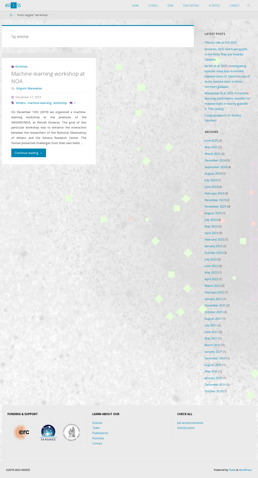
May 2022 (211, 272)
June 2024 (211, 187)
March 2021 (212, 345)
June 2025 (211, 140)
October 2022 (214, 253)
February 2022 (214, 292)
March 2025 (212, 154)
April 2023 (211, 233)
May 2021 (211, 338)
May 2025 (211, 147)
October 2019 (214, 391)
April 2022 (211, 279)
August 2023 (213, 213)
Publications (100, 433)
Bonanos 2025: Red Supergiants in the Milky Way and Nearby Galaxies (226, 54)
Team (96, 428)
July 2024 (211, 180)
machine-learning (39, 125)
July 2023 (211, 220)
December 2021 (215, 305)
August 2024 (213, 173)
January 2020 (213, 378)
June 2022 (211, 266)
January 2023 (213, 246)
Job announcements (190, 423)
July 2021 (211, 325)
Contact (97, 443)
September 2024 (216, 167)
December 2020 (215, 358)
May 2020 (211, 371)
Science (97, 423)
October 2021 (214, 312)
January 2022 (213, 299)
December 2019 (215, 385)
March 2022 (212, 286)
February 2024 (214, 193)
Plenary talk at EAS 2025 (221, 42)
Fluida (231, 470)
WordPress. (245, 470)
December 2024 (215, 160)
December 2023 (215, 200)
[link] (249, 5)
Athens (21, 125)
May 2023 (211, 226)
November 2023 (215, 206)
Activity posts (186, 428)
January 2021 (213, 352)
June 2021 (211, 332)
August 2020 (213, 365)
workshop (60, 125)
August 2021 (213, 319)
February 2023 (214, 239)
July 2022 (211, 259)
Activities (21, 88)
